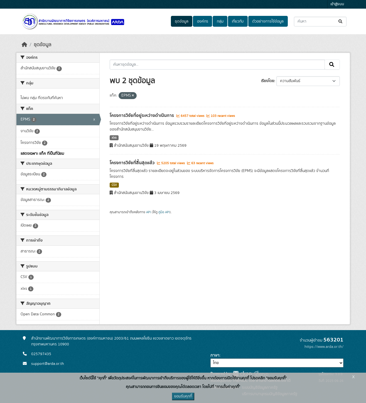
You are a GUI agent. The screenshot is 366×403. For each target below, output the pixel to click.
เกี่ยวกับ (238, 21)
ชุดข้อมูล (181, 21)
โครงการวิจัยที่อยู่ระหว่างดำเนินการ (142, 115)
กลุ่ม (220, 21)
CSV (114, 185)
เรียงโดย (267, 81)
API (148, 212)
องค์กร (202, 21)
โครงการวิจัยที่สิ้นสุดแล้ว (133, 162)
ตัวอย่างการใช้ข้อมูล (268, 21)
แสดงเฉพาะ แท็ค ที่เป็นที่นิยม (42, 153)
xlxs (114, 138)
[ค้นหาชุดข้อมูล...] (320, 21)
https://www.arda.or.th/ (323, 347)
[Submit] (341, 21)
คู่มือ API (164, 212)
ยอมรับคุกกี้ (183, 396)
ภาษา (214, 355)
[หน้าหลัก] (24, 44)
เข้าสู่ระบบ (337, 4)
